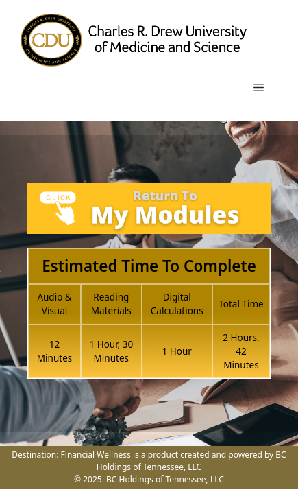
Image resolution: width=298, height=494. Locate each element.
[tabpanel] (149, 288)
